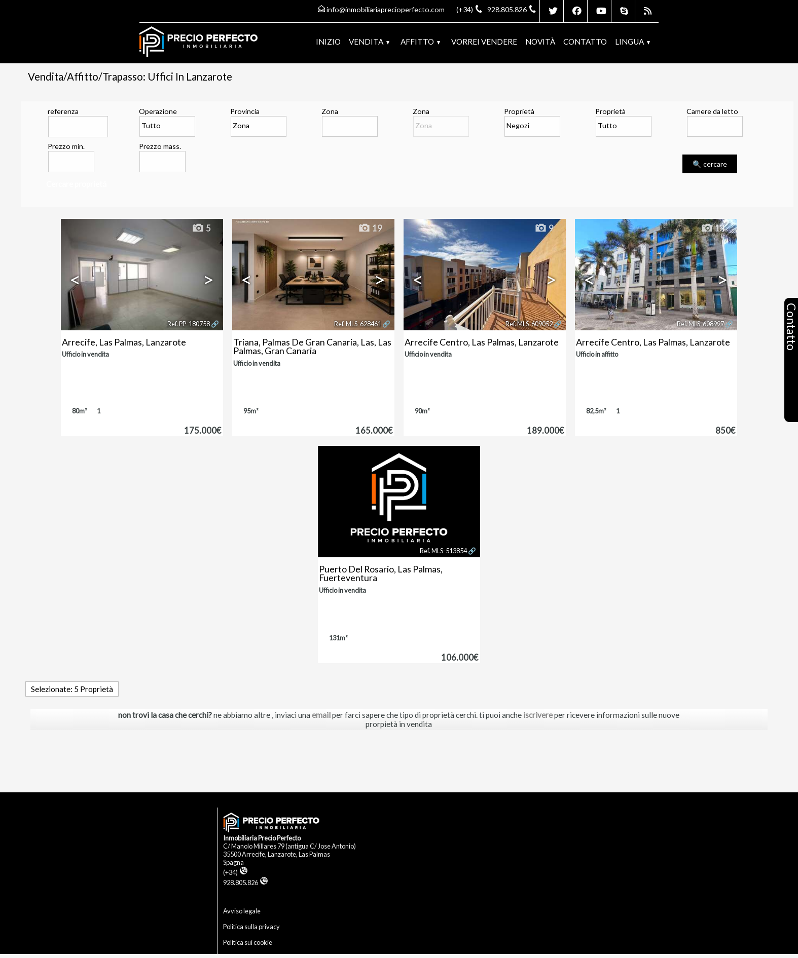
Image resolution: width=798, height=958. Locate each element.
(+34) (235, 872)
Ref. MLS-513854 (443, 551)
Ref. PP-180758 (188, 324)
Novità (540, 41)
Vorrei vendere (484, 41)
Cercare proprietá (76, 183)
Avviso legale (242, 911)
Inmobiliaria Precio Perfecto (262, 838)
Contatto (585, 41)
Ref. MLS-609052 (529, 324)
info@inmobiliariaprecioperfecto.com (386, 9)
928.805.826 (245, 882)
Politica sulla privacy (251, 927)
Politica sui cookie (247, 942)
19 (370, 228)
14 (713, 228)
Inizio (328, 41)
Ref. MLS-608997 (700, 324)
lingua (632, 41)
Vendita (369, 41)
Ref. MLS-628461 (357, 324)
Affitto (420, 41)
